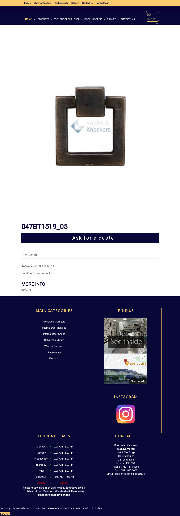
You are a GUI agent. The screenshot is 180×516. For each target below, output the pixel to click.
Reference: (28, 266)
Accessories (54, 352)
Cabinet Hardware (54, 340)
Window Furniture (54, 346)
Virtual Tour (103, 3)
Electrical (54, 358)
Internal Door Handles (54, 327)
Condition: (27, 273)
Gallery (75, 3)
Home (27, 3)
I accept (5, 513)
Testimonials (61, 3)
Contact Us (87, 3)
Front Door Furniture (54, 321)
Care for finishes (42, 3)
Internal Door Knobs (54, 333)
